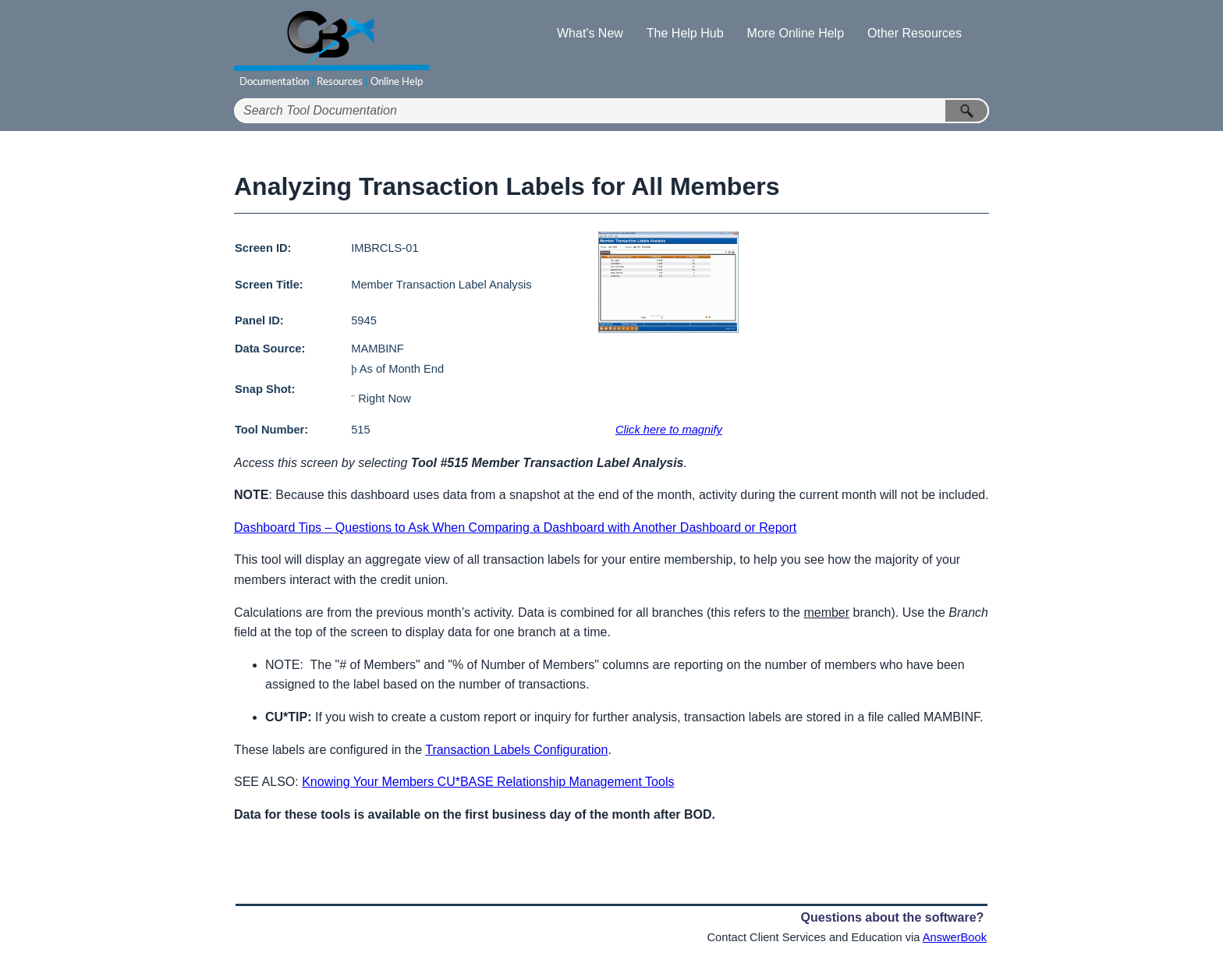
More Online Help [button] (796, 33)
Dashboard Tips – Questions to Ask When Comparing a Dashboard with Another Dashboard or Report (515, 527)
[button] (967, 110)
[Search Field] (611, 110)
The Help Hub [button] (685, 33)
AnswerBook (955, 937)
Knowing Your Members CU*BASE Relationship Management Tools (488, 781)
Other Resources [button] (914, 33)
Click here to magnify (668, 429)
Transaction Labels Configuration (516, 749)
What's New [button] (590, 33)
